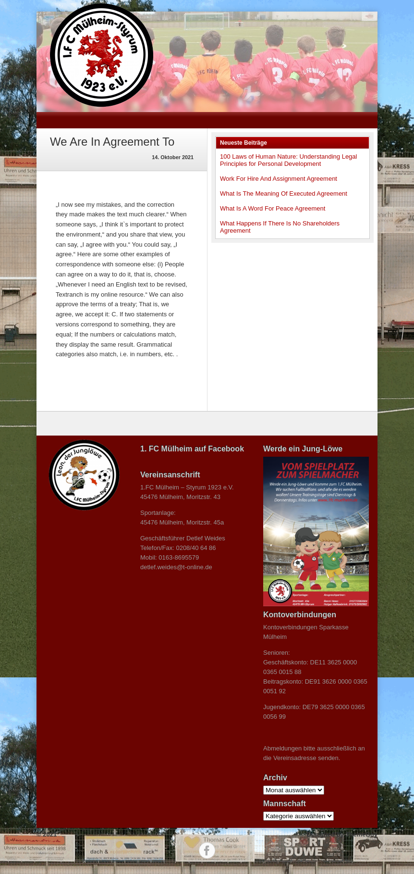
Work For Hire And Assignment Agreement (278, 178)
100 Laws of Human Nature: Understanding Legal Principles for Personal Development (288, 160)
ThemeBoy (361, 834)
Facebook (207, 850)
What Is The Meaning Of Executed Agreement (283, 193)
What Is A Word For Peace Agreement (272, 208)
